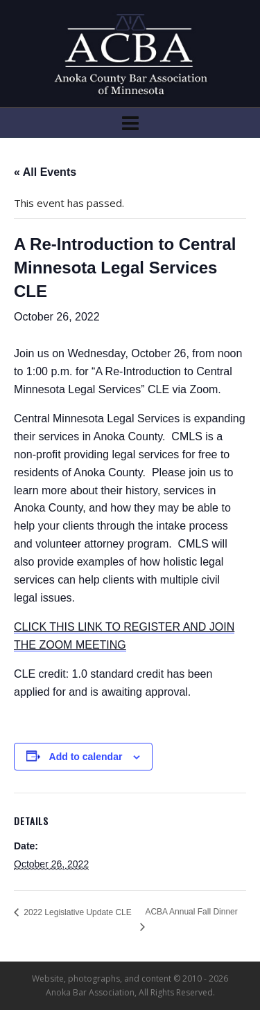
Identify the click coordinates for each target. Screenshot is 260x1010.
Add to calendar (86, 756)
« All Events (45, 172)
